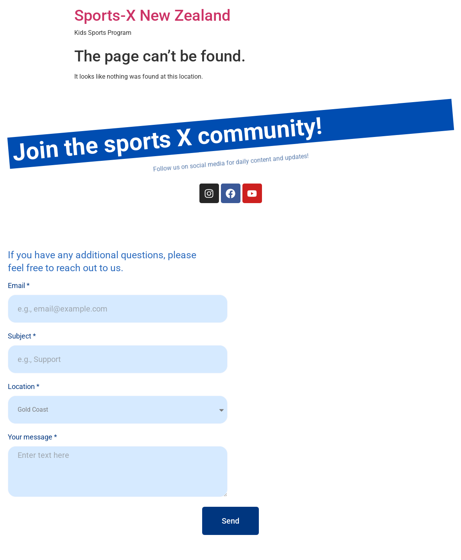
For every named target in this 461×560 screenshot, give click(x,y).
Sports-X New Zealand (152, 15)
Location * (23, 387)
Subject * (22, 336)
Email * (19, 286)
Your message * (32, 437)
